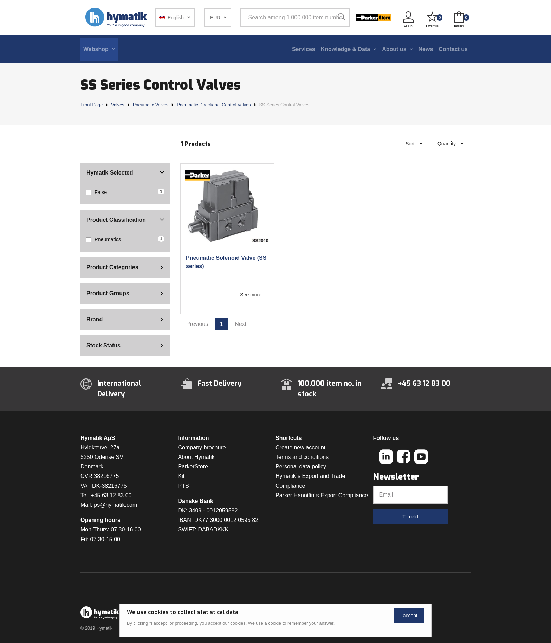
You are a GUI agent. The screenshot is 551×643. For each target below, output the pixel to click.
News (426, 49)
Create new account (300, 447)
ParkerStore (193, 466)
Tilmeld (410, 516)
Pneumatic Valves (150, 104)
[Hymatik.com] (117, 18)
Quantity (447, 143)
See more (250, 294)
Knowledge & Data (345, 49)
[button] (175, 17)
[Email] (410, 495)
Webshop (96, 49)
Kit (181, 476)
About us (394, 49)
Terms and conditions (302, 457)
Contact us (453, 49)
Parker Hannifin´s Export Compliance (322, 495)
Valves (117, 104)
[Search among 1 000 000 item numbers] (294, 17)
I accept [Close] (408, 615)
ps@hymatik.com (115, 505)
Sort (411, 143)
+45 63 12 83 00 (111, 495)
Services (303, 49)
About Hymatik (196, 457)
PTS (183, 486)
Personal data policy (301, 466)
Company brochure (202, 447)
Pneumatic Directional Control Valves (214, 104)
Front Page (91, 104)
